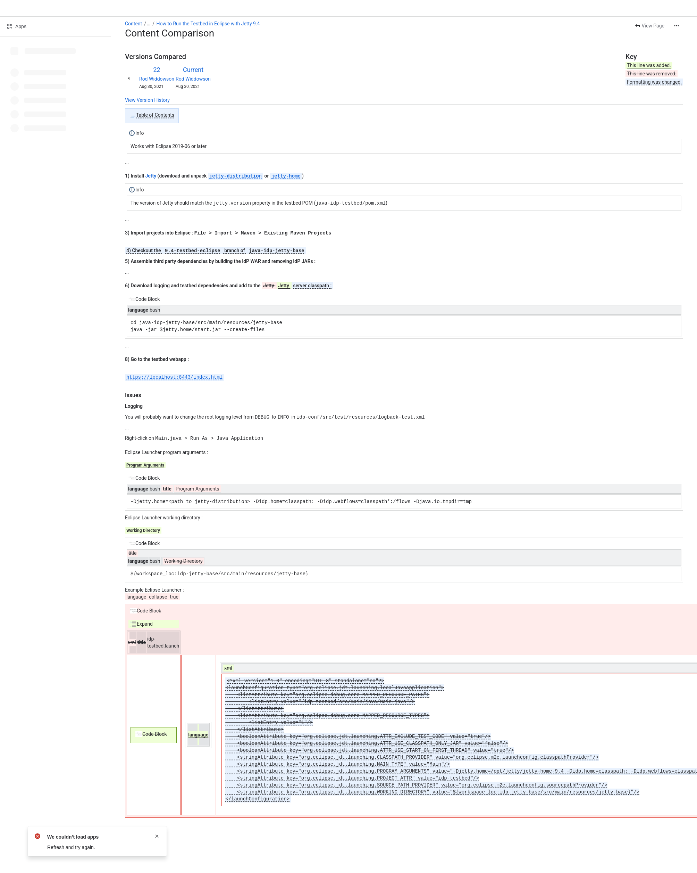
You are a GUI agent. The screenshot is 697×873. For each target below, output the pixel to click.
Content (133, 23)
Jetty (150, 176)
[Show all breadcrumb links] (148, 23)
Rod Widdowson (156, 79)
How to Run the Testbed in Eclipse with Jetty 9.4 (208, 23)
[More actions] (676, 25)
